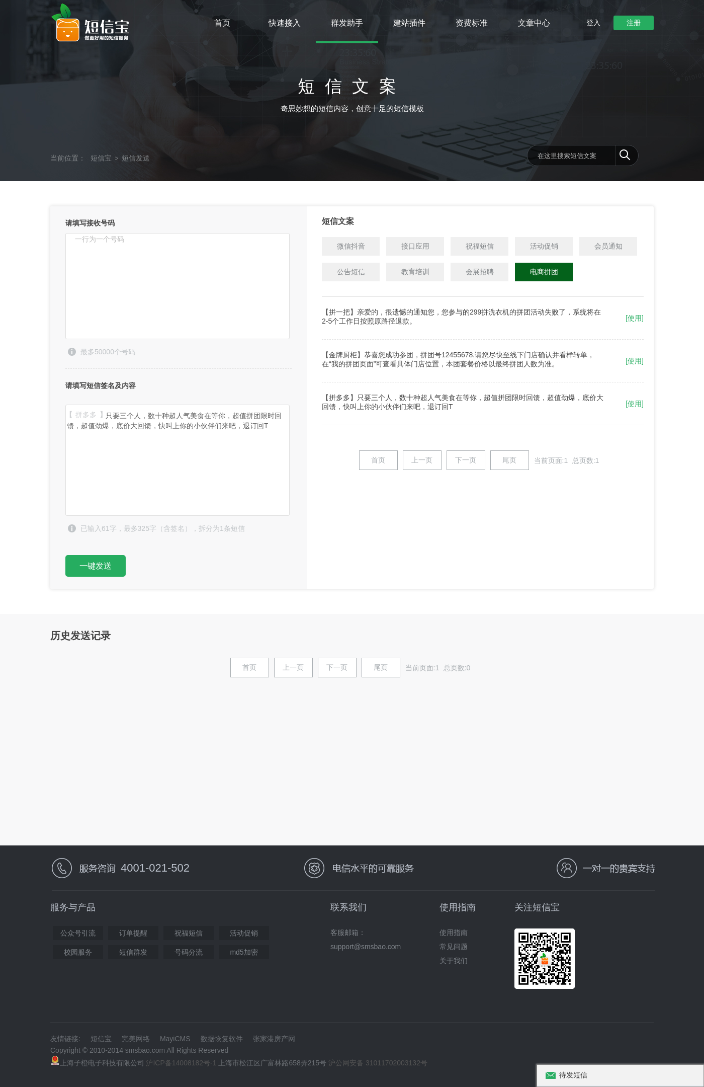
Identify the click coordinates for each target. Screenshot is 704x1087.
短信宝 (101, 158)
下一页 (465, 460)
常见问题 (453, 947)
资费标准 (472, 23)
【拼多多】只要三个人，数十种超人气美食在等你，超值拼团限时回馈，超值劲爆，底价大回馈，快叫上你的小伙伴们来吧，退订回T (177, 460)
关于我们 (453, 961)
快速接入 (285, 23)
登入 (593, 23)
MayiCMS (175, 1039)
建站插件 (409, 23)
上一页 (421, 460)
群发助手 (347, 23)
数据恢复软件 (222, 1039)
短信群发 (133, 952)
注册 (634, 23)
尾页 (509, 460)
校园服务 (78, 952)
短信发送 (136, 158)
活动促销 (244, 933)
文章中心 (534, 23)
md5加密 (243, 952)
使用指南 (453, 932)
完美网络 (136, 1039)
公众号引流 (78, 933)
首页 (222, 23)
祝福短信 (188, 933)
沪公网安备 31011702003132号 (377, 1063)
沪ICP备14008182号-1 (181, 1063)
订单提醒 (133, 933)
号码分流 (188, 952)
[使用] (635, 318)
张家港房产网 (274, 1039)
